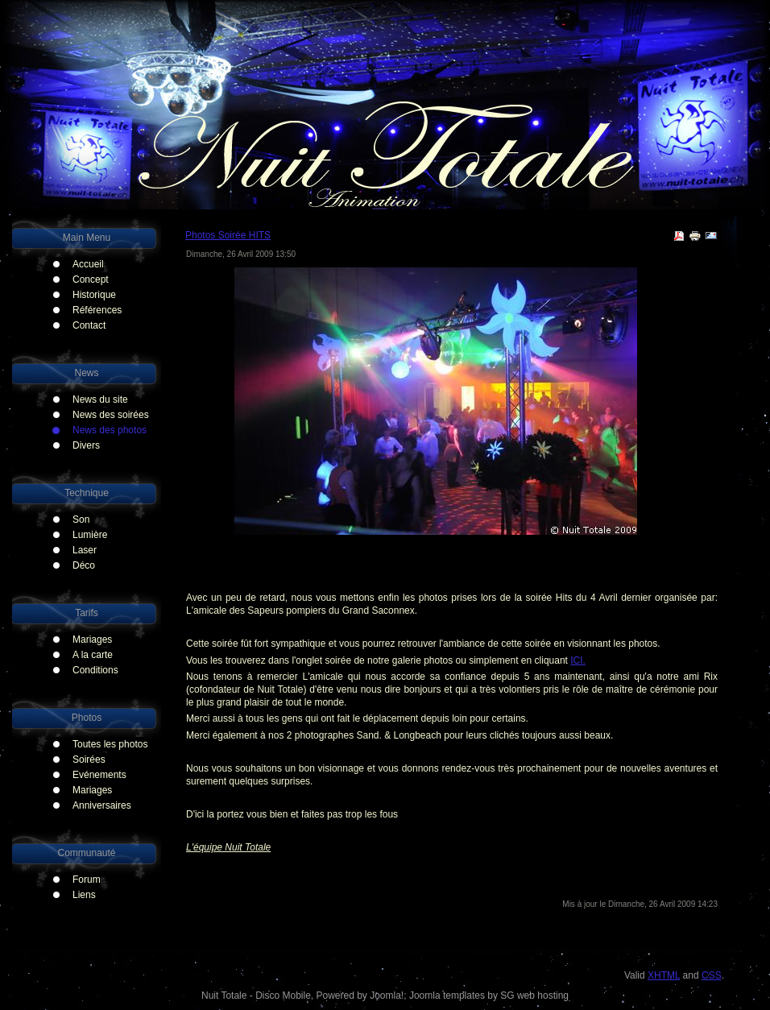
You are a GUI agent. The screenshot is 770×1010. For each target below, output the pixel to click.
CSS (712, 975)
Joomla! (387, 995)
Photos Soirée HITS (228, 235)
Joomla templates (447, 995)
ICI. (578, 660)
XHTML (664, 975)
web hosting (543, 995)
